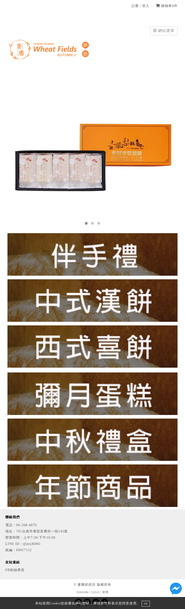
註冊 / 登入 (140, 6)
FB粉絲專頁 (15, 570)
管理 (105, 592)
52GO (95, 592)
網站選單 (163, 31)
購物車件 (167, 6)
